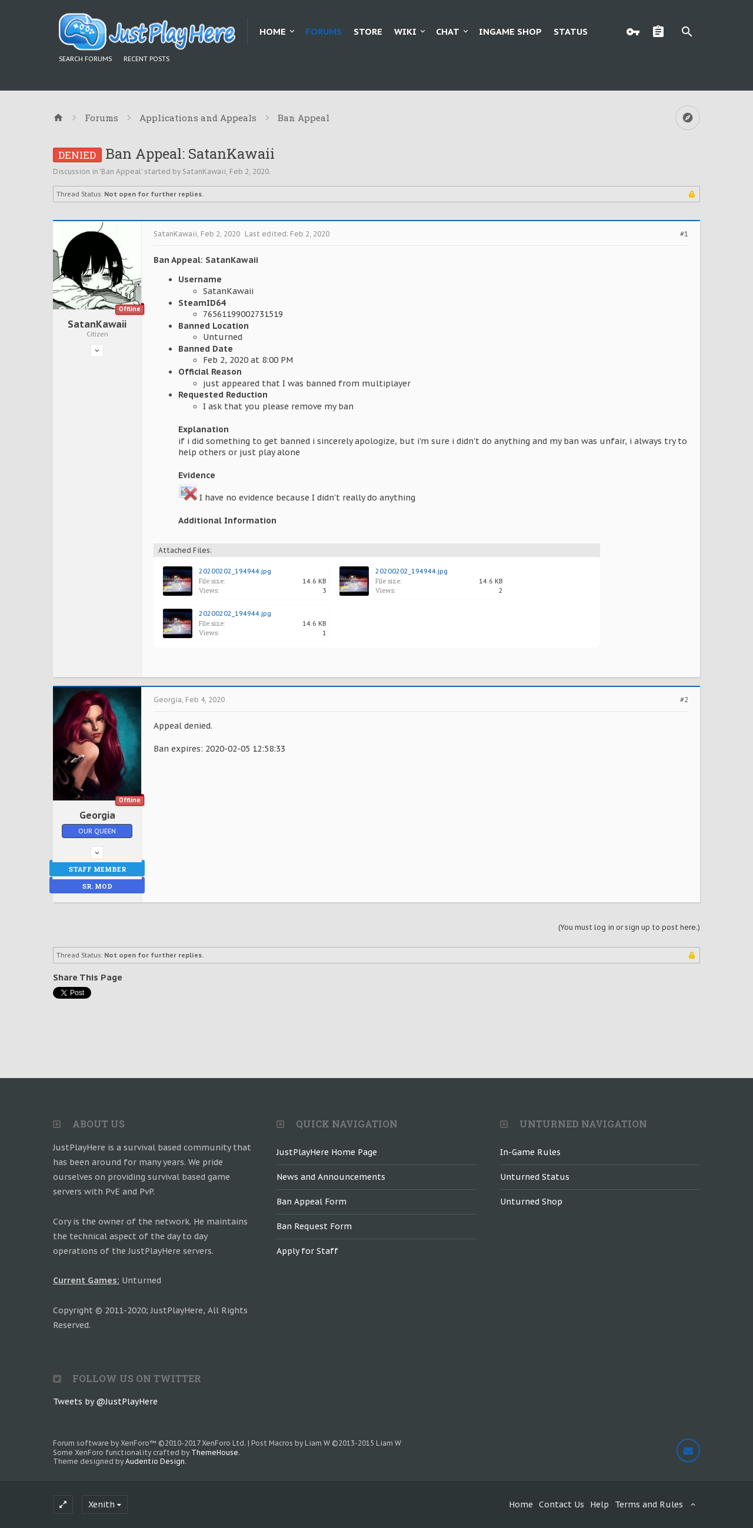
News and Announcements (330, 1177)
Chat (447, 31)
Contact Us (561, 1504)
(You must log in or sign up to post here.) (629, 927)
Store (368, 31)
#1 (684, 234)
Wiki (405, 31)
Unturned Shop (531, 1201)
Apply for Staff (307, 1251)
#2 (684, 700)
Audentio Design (155, 1461)
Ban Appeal (121, 171)
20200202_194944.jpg (235, 571)
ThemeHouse (214, 1452)
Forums (323, 31)
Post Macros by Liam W (326, 1443)
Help (599, 1504)
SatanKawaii (204, 171)
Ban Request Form (314, 1226)
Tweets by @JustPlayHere (105, 1401)
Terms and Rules (649, 1504)
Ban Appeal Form (311, 1201)
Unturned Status (534, 1177)
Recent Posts (146, 59)
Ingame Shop (510, 31)
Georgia (97, 815)
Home (272, 31)
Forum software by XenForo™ (149, 1443)
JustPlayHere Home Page (326, 1152)
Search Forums (85, 59)
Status (571, 31)
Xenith (101, 1504)
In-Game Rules (530, 1152)
